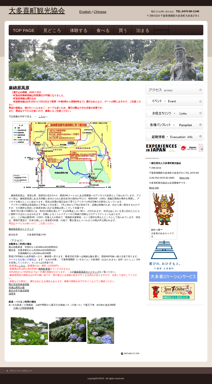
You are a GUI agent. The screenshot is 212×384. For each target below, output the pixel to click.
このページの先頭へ (130, 353)
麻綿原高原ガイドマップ (21, 229)
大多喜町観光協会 (37, 11)
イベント (174, 101)
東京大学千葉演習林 (19, 290)
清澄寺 (12, 293)
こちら (42, 116)
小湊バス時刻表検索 (23, 308)
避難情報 (174, 136)
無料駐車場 (44, 269)
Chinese (100, 12)
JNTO (174, 148)
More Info (184, 178)
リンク (174, 113)
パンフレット (174, 124)
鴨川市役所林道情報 (19, 284)
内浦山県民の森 (17, 287)
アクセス (174, 89)
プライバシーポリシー (20, 370)
